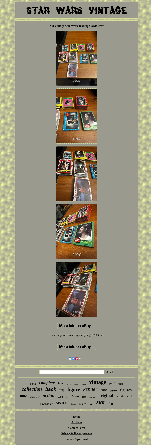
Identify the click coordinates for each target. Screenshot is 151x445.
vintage (97, 382)
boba (75, 396)
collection (32, 389)
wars (61, 402)
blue (61, 383)
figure (73, 389)
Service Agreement (77, 439)
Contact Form (76, 427)
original (105, 395)
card (60, 396)
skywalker (46, 403)
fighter (73, 404)
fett (111, 403)
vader (120, 383)
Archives (76, 422)
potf (111, 383)
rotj (61, 390)
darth (33, 383)
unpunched (34, 397)
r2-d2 (130, 396)
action (49, 395)
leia (91, 404)
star (100, 402)
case (84, 384)
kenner (90, 389)
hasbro (113, 390)
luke (23, 396)
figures (126, 390)
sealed (82, 403)
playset (76, 384)
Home (76, 416)
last (67, 397)
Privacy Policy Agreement (76, 433)
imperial (92, 397)
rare (104, 390)
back (50, 389)
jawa (69, 384)
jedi (84, 397)
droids (120, 396)
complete (47, 382)
